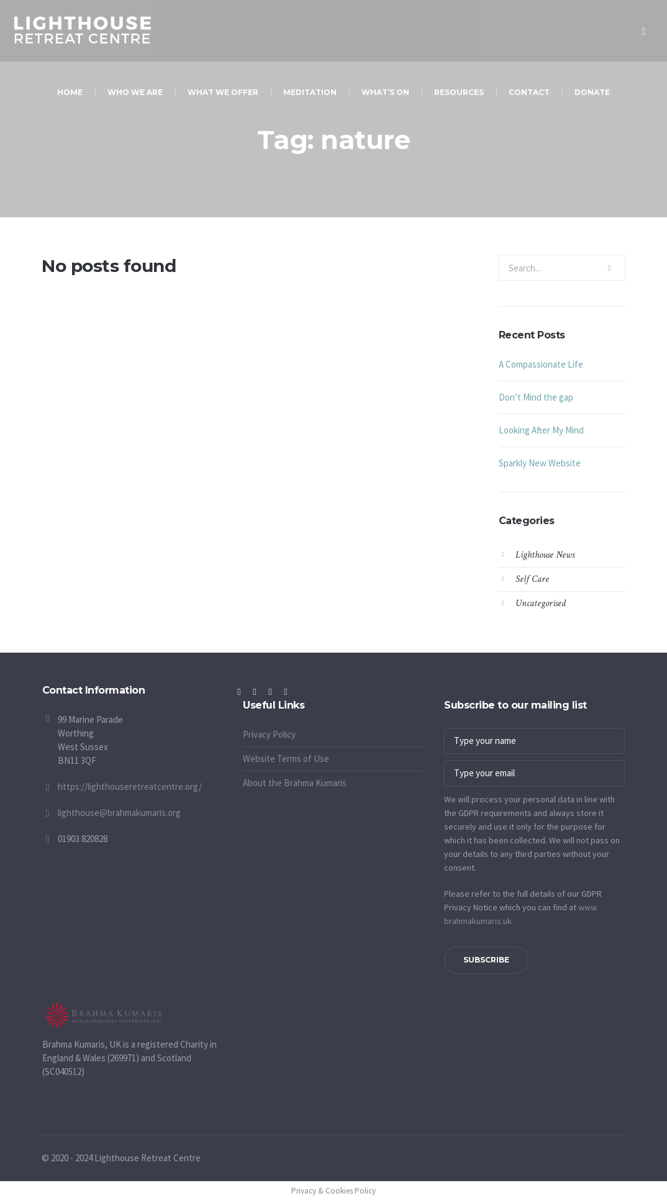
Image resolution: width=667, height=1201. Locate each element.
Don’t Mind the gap (536, 397)
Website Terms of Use (286, 758)
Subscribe (486, 959)
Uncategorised (540, 603)
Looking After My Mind (541, 430)
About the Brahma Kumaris (295, 783)
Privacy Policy (269, 734)
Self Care (532, 579)
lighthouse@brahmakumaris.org (119, 812)
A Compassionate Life (541, 364)
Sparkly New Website (540, 463)
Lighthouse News (544, 554)
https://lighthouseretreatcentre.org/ (130, 786)
